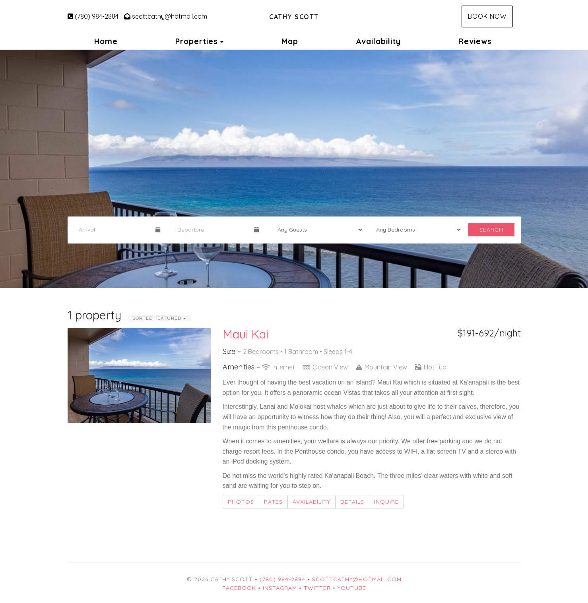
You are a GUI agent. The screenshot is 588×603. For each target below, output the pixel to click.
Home (106, 41)
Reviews (475, 41)
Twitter (317, 587)
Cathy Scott (294, 17)
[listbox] (294, 169)
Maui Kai (245, 334)
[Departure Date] (212, 229)
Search (491, 229)
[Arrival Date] (113, 229)
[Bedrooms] (416, 229)
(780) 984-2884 (93, 16)
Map (289, 41)
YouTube (352, 587)
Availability (378, 41)
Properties (196, 41)
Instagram (280, 587)
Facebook (239, 587)
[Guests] (317, 229)
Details (352, 501)
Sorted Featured (159, 318)
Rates (273, 501)
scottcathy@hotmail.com (165, 16)
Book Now (487, 16)
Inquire (386, 501)
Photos (241, 501)
